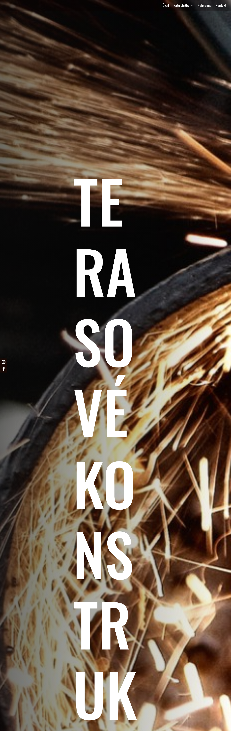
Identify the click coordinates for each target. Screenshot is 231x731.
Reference (204, 6)
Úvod (165, 6)
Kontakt (221, 6)
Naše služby (181, 6)
